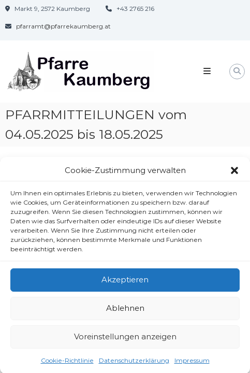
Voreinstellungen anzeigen (125, 338)
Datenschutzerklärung (134, 362)
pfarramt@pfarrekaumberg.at (63, 26)
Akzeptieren (125, 281)
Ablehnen (125, 310)
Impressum (192, 362)
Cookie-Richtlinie (67, 362)
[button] (234, 173)
